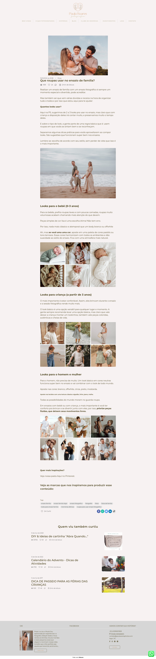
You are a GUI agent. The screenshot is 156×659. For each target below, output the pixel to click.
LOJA (122, 21)
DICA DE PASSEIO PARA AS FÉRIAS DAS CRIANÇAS (59, 583)
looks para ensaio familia (49, 507)
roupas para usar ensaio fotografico (89, 507)
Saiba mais (40, 650)
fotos (96, 503)
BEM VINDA (26, 21)
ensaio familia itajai (60, 503)
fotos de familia (106, 503)
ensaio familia (46, 503)
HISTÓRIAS (63, 21)
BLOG (74, 21)
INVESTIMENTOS (109, 21)
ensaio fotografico (76, 503)
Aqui (59, 476)
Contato (114, 647)
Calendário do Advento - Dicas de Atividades (54, 562)
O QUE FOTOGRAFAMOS (45, 21)
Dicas (59, 78)
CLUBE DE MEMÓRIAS (89, 21)
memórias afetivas (67, 507)
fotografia (88, 503)
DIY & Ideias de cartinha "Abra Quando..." (59, 536)
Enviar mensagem (117, 633)
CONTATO (132, 21)
